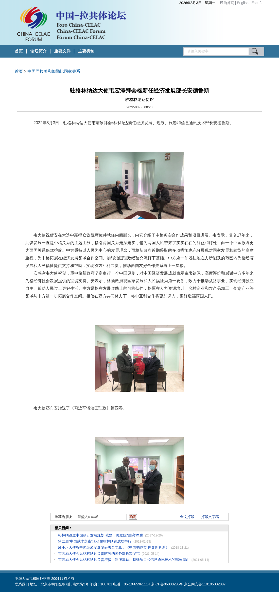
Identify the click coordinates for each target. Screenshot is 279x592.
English (243, 3)
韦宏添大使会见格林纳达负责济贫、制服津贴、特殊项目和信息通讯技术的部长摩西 (123, 560)
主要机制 (86, 51)
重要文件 (62, 51)
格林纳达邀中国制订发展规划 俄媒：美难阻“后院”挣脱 (100, 535)
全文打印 (187, 517)
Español (257, 3)
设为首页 (227, 3)
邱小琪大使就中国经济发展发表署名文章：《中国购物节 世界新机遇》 (113, 547)
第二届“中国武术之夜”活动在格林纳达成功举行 (94, 541)
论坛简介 (38, 51)
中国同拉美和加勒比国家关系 (53, 71)
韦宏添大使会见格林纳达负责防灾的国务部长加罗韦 (99, 553)
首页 (19, 51)
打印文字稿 (210, 517)
